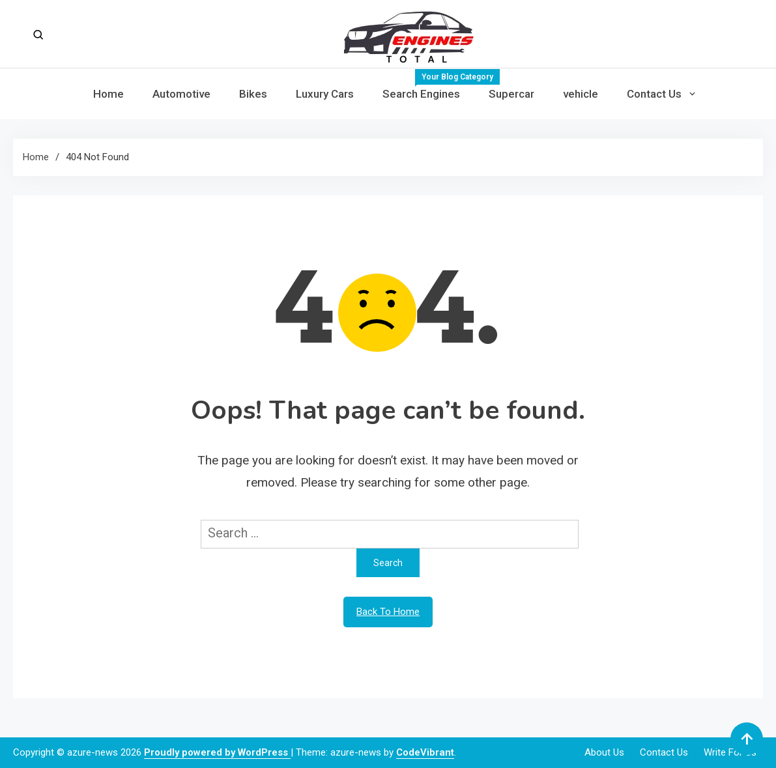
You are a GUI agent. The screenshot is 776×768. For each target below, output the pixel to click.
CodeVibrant (425, 752)
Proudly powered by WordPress (217, 752)
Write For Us (730, 752)
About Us (604, 752)
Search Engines (428, 84)
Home (108, 93)
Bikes (253, 93)
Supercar (511, 93)
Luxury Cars (325, 93)
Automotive (181, 93)
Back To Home (388, 612)
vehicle (580, 93)
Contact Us (654, 93)
